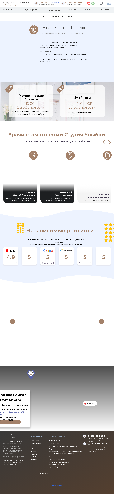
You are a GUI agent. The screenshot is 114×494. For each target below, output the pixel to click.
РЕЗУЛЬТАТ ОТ (46, 474)
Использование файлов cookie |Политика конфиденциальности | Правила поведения (13, 462)
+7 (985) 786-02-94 (74, 3)
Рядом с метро (49, 2)
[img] (36, 3)
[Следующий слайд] (101, 321)
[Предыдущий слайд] (12, 321)
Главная (44, 16)
